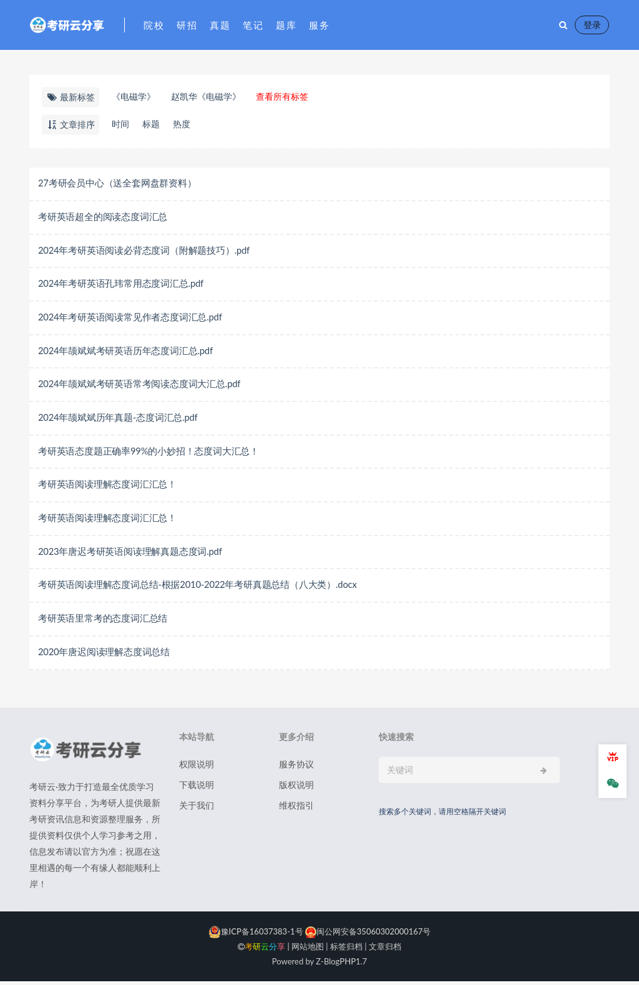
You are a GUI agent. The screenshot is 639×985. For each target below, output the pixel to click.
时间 (120, 124)
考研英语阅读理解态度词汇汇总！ (107, 486)
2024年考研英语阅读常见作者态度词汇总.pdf (130, 318)
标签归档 (346, 950)
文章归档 (385, 950)
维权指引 (296, 809)
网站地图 (307, 950)
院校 (154, 25)
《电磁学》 (133, 96)
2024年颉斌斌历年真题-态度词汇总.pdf (118, 419)
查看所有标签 (282, 96)
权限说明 (196, 767)
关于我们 (196, 809)
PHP (347, 965)
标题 (151, 124)
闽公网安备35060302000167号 (367, 935)
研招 (187, 25)
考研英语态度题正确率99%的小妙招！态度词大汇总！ (148, 453)
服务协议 (296, 767)
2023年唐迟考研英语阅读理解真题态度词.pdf (130, 554)
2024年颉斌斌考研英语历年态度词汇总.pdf (125, 352)
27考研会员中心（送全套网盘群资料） (117, 184)
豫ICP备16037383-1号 (255, 935)
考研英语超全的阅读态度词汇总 (102, 217)
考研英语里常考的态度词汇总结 (102, 621)
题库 (286, 25)
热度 (182, 124)
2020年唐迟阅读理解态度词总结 (104, 655)
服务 (319, 25)
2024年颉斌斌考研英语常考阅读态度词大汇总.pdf (139, 386)
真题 (220, 25)
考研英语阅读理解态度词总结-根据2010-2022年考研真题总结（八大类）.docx (198, 587)
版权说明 (296, 788)
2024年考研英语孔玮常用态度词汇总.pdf (121, 285)
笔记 (253, 25)
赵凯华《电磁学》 (206, 96)
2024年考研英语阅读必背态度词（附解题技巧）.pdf (144, 251)
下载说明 (196, 788)
